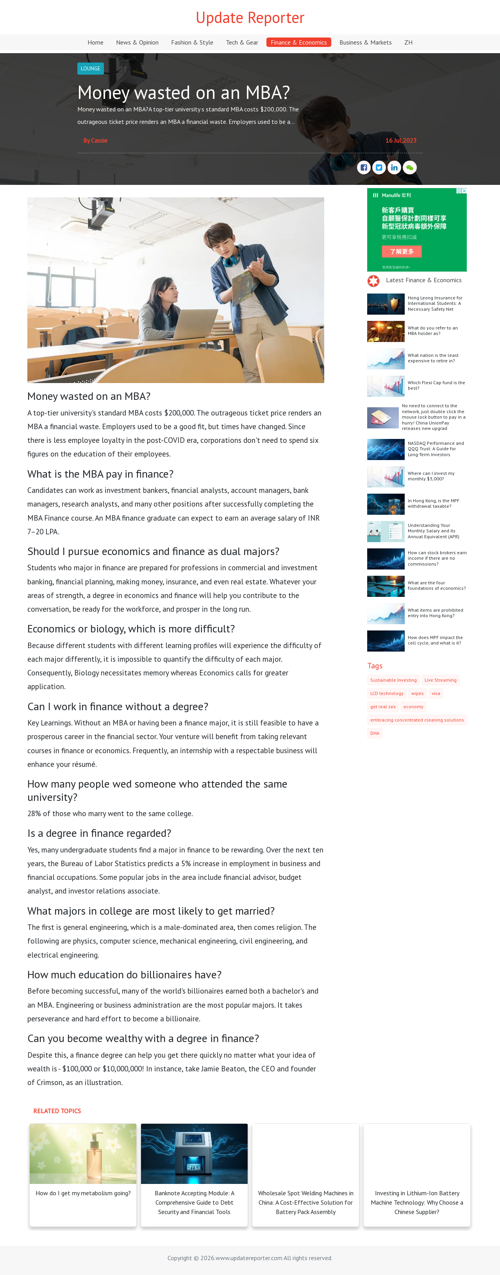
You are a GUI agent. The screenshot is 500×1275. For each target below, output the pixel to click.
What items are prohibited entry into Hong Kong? (435, 612)
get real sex (383, 706)
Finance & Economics (299, 42)
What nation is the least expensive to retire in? (433, 358)
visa (436, 693)
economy (413, 706)
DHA (374, 733)
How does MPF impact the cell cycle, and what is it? (435, 640)
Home (96, 42)
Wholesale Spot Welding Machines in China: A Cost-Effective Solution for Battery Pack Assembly (306, 1202)
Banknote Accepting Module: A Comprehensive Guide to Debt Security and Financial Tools (194, 1202)
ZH (408, 42)
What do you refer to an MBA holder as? (433, 330)
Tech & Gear (242, 42)
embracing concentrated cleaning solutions (417, 720)
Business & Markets (365, 42)
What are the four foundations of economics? (437, 585)
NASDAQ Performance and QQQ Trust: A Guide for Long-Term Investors (436, 448)
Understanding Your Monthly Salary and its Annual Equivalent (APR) (433, 530)
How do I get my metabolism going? (83, 1193)
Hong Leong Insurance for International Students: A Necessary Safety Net (435, 303)
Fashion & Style (192, 42)
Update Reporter (250, 17)
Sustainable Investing (393, 680)
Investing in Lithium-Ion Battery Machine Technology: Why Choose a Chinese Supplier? (417, 1202)
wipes (417, 693)
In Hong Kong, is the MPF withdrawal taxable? (433, 503)
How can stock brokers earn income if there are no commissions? (437, 558)
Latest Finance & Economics (424, 280)
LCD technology (387, 693)
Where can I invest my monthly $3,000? (431, 476)
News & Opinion (137, 42)
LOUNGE (90, 68)
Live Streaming (441, 680)
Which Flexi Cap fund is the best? (436, 385)
